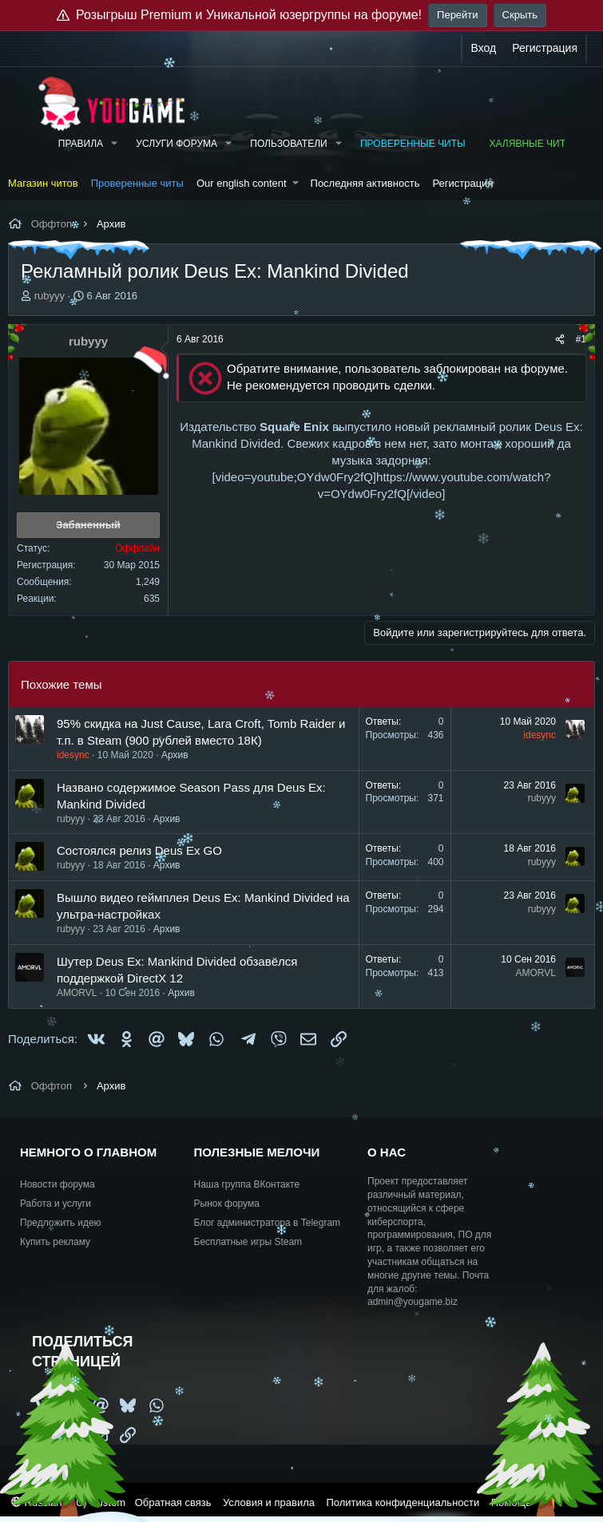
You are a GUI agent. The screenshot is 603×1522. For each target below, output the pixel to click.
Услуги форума (176, 143)
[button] (114, 144)
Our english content (241, 183)
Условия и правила (269, 1502)
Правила (80, 143)
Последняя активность (365, 183)
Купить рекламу (55, 1241)
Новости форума (57, 1184)
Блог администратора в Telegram (267, 1222)
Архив (174, 755)
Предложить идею (60, 1222)
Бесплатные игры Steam (248, 1241)
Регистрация (462, 183)
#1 (581, 339)
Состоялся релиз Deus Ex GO (139, 850)
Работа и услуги (55, 1203)
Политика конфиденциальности (402, 1502)
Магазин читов (43, 183)
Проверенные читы (413, 143)
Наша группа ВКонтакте (247, 1184)
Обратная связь (173, 1502)
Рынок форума (227, 1203)
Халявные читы (532, 143)
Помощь (511, 1502)
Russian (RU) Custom (68, 1502)
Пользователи (288, 143)
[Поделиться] (559, 339)
